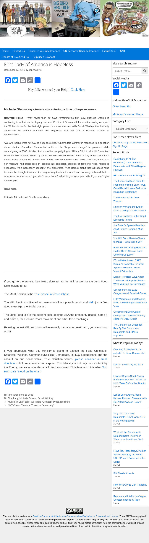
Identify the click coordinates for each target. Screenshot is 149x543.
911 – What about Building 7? (129, 175)
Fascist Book (109, 51)
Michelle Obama (28, 398)
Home (5, 51)
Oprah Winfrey (45, 398)
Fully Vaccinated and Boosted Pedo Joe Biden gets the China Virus (130, 303)
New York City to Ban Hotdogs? (130, 484)
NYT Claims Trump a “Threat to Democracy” (31, 405)
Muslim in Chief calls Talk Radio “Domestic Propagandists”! (39, 401)
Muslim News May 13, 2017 (128, 364)
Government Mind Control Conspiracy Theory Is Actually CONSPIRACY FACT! (129, 315)
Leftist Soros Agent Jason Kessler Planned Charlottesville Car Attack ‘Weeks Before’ (130, 398)
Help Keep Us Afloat (44, 57)
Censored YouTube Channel (44, 51)
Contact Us (18, 51)
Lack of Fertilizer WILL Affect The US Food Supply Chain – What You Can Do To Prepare (129, 280)
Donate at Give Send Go (15, 57)
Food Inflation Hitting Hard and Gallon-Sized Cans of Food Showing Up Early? (130, 251)
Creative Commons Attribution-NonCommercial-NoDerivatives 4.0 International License (75, 516)
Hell (91, 302)
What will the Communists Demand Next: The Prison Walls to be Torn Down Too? (128, 436)
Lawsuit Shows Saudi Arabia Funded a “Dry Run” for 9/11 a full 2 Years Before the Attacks (130, 380)
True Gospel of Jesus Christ (51, 294)
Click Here (77, 89)
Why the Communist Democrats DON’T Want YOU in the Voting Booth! (129, 417)
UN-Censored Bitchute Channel (81, 51)
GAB (122, 51)
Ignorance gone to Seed (20, 394)
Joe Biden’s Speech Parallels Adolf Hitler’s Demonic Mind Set (129, 229)
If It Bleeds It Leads (124, 473)
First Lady (13, 398)
